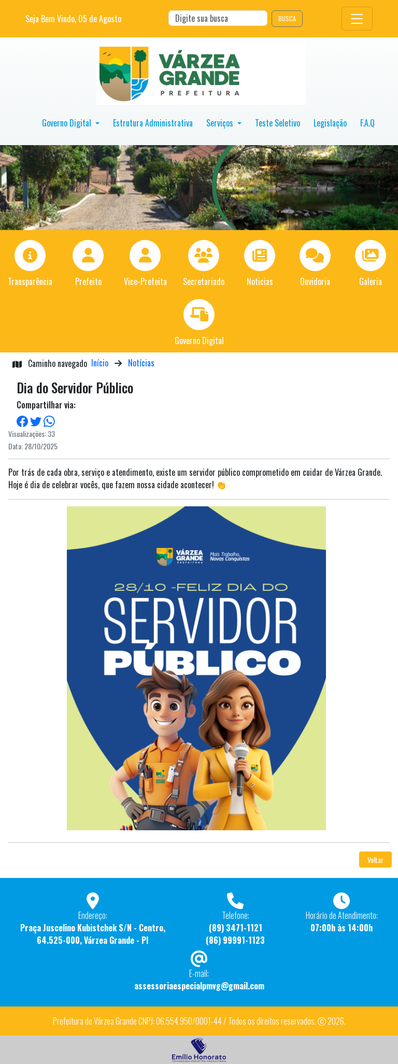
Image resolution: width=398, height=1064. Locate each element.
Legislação (330, 123)
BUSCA (287, 18)
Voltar (375, 859)
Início (99, 363)
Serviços (220, 123)
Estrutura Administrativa (153, 123)
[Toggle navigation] (357, 19)
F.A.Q (367, 123)
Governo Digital (67, 123)
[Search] (217, 18)
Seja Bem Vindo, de (73, 18)
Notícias (141, 363)
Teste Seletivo (277, 123)
